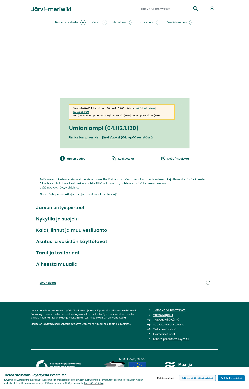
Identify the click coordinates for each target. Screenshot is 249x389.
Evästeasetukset (165, 378)
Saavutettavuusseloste (168, 324)
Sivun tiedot (124, 283)
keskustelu (149, 108)
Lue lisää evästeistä (93, 383)
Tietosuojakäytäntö (166, 320)
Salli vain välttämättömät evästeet (197, 378)
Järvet (95, 22)
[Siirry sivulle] (195, 8)
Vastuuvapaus (163, 315)
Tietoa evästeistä (164, 329)
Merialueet (119, 22)
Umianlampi (78, 137)
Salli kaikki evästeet (231, 378)
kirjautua (72, 194)
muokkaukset (81, 112)
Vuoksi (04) (119, 137)
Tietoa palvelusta (66, 22)
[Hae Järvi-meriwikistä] (165, 8)
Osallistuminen (177, 22)
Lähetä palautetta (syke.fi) (171, 339)
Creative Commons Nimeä (87, 324)
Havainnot (146, 22)
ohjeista (73, 188)
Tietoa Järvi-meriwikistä (169, 310)
